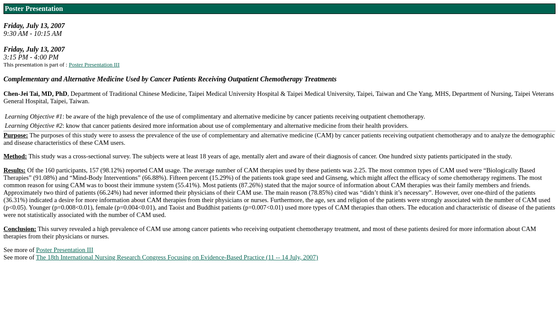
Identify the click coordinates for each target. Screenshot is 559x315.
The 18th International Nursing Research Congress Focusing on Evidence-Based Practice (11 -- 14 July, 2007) (177, 257)
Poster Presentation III (94, 64)
